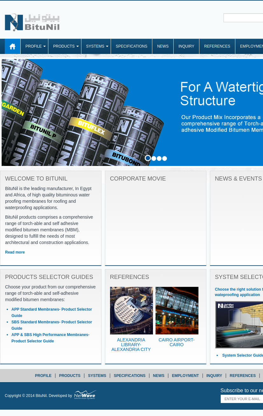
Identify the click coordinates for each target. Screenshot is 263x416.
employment (185, 375)
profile (43, 375)
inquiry (214, 375)
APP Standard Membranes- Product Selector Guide (51, 312)
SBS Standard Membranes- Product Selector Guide (51, 325)
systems (97, 375)
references (243, 375)
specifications (130, 375)
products (69, 375)
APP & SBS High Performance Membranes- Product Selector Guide (50, 338)
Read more (15, 252)
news (158, 375)
